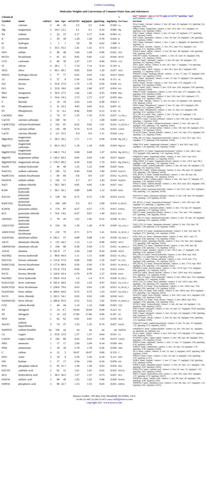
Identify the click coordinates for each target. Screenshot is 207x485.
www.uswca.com (113, 402)
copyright (92, 402)
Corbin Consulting (104, 4)
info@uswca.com (122, 399)
